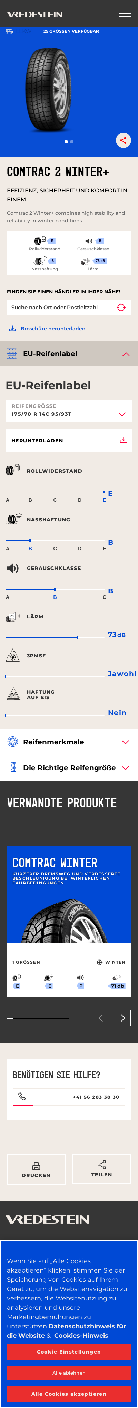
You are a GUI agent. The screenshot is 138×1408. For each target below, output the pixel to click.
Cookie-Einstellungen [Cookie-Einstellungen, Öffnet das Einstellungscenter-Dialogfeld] (69, 1352)
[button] (66, 141)
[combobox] (69, 416)
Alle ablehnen (69, 1373)
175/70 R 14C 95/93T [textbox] (42, 414)
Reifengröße (34, 406)
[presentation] (101, 1018)
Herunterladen (69, 440)
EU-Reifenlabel (50, 354)
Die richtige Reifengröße (69, 768)
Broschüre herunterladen (53, 328)
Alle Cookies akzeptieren (69, 1394)
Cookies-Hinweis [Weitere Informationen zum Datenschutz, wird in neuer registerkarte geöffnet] (81, 1335)
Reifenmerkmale (53, 742)
